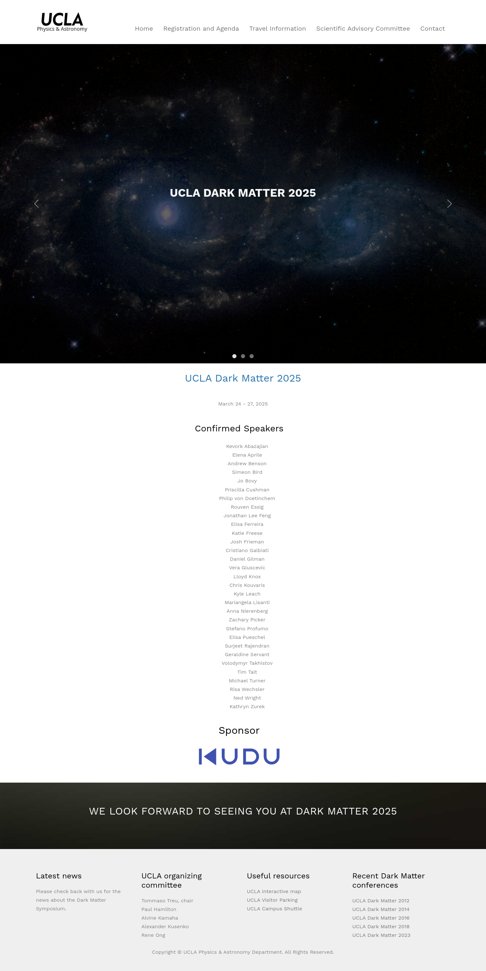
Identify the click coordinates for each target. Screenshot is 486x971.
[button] (36, 203)
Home (144, 28)
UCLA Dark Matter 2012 (381, 901)
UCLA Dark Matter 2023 (381, 935)
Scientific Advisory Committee (363, 28)
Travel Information (277, 28)
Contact (432, 28)
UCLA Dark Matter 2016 (381, 918)
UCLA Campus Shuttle (274, 909)
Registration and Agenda (201, 28)
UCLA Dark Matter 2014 (381, 909)
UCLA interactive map (274, 891)
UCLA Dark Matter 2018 (381, 926)
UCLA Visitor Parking (272, 900)
